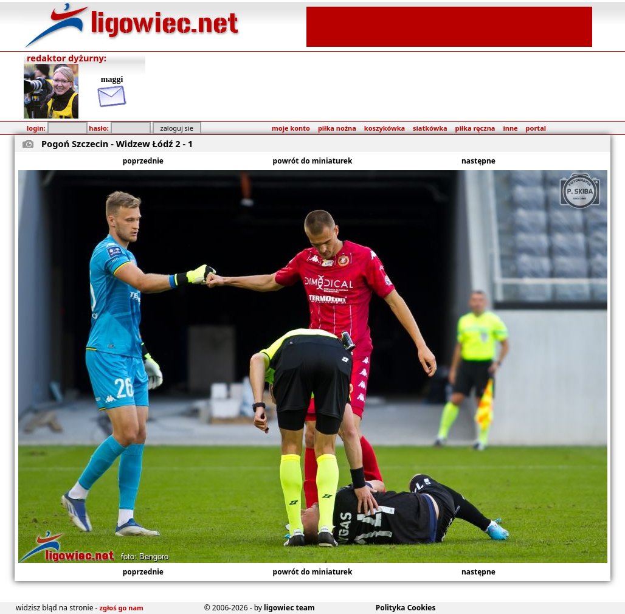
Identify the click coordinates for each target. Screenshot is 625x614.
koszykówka (384, 128)
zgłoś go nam (121, 607)
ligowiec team (289, 607)
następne (478, 161)
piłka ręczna (475, 128)
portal (536, 128)
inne (510, 128)
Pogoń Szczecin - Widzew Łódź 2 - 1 (117, 143)
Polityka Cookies (406, 607)
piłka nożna (337, 128)
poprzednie (143, 161)
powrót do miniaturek (313, 161)
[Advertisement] (449, 25)
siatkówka (430, 128)
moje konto (291, 128)
